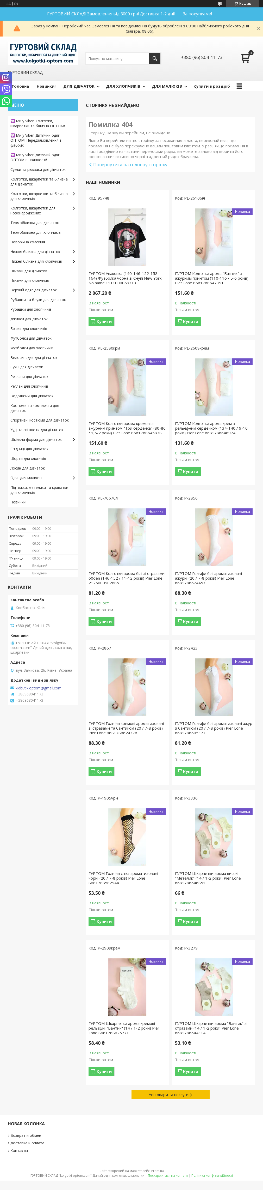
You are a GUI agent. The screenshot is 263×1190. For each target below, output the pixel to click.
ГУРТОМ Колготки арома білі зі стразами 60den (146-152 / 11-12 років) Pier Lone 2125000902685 (127, 578)
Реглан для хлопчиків (29, 386)
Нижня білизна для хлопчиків (36, 261)
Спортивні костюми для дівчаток (39, 420)
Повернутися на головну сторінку (130, 164)
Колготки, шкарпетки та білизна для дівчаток (39, 182)
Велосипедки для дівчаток (33, 357)
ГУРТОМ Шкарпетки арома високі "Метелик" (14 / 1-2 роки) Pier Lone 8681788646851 (208, 878)
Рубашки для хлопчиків (30, 309)
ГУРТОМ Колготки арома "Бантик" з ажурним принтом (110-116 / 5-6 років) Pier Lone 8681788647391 (211, 278)
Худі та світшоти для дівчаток (36, 429)
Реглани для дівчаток (29, 376)
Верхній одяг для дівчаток (33, 289)
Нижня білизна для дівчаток (35, 251)
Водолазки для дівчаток (31, 395)
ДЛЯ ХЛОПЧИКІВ (123, 86)
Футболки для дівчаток (31, 338)
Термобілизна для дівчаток (34, 222)
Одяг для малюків (26, 477)
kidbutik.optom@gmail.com (38, 688)
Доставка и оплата (27, 1142)
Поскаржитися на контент (168, 1175)
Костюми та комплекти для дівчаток (34, 408)
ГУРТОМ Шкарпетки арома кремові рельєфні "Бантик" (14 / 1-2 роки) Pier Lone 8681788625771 (124, 1028)
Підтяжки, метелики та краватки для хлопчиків (39, 490)
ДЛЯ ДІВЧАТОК (79, 86)
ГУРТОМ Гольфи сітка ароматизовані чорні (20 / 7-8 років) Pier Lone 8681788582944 (123, 878)
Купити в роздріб (211, 86)
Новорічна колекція (27, 241)
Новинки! (46, 86)
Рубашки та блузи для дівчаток (38, 299)
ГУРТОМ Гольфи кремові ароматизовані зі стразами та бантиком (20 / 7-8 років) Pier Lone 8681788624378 (126, 728)
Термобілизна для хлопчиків (35, 232)
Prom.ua (157, 1171)
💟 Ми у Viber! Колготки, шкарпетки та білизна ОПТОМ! (37, 123)
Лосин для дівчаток (27, 468)
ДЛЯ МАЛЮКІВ (167, 86)
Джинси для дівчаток (29, 318)
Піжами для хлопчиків (29, 280)
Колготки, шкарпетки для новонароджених (32, 210)
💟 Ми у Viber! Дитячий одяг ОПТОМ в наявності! (35, 157)
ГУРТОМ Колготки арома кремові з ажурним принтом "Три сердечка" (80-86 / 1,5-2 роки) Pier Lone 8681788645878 (127, 428)
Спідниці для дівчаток (29, 448)
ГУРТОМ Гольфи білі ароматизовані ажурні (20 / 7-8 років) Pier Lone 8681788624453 (208, 578)
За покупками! (197, 14)
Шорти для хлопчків (28, 458)
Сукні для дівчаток (26, 366)
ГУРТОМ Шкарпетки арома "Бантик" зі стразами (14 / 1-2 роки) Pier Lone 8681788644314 (211, 1028)
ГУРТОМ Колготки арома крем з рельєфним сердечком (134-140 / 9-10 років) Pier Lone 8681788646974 (211, 428)
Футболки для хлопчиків (31, 347)
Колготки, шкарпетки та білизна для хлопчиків (39, 196)
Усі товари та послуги (169, 1094)
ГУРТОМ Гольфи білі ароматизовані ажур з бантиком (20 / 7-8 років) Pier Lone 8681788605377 (213, 728)
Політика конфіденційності (212, 1175)
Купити (104, 321)
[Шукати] (154, 58)
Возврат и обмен (25, 1135)
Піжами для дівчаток (28, 270)
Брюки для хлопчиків (28, 328)
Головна (20, 86)
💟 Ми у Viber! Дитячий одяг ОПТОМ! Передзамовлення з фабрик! (35, 140)
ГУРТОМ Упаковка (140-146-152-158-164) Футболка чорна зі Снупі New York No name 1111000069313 (125, 278)
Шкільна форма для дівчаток (36, 439)
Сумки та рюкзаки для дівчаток (38, 169)
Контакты (19, 1150)
